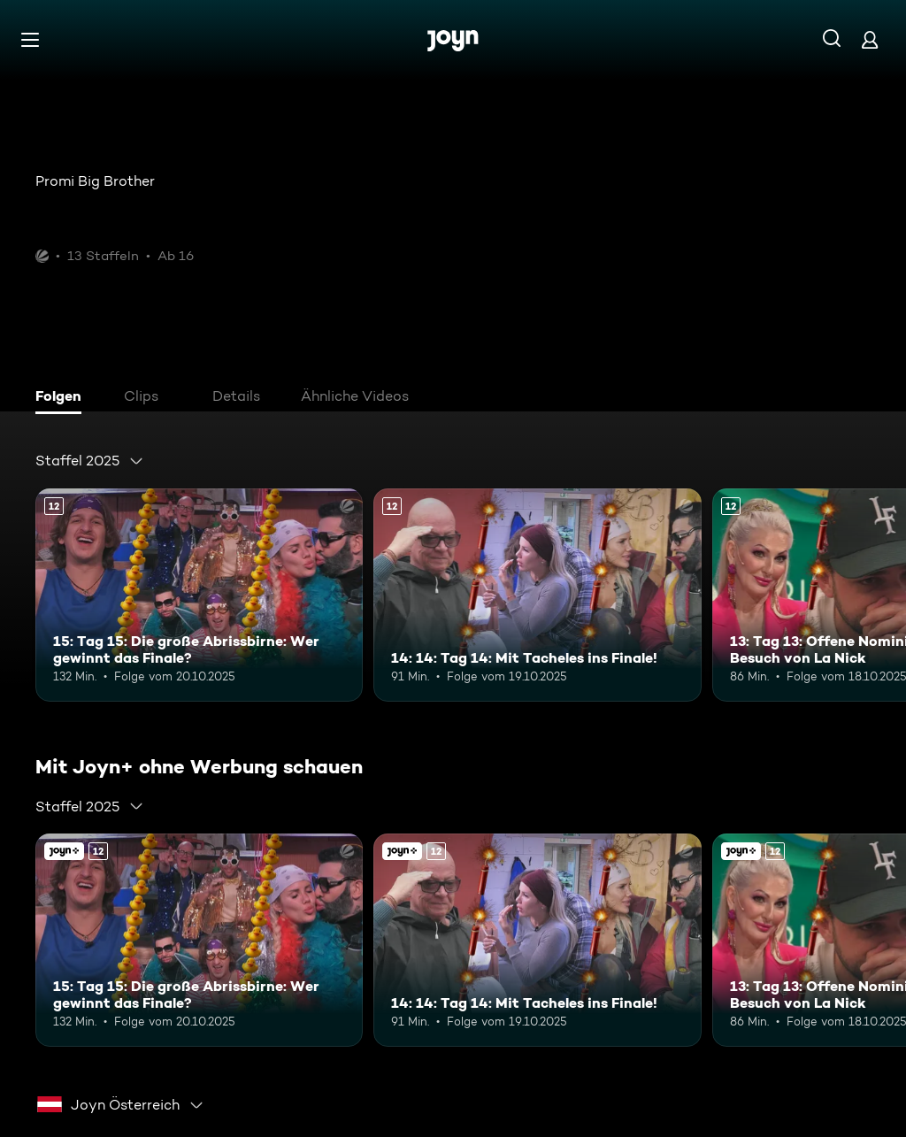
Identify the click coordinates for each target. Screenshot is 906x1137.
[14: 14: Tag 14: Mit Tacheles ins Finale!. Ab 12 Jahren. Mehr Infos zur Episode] (537, 595)
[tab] (63, 398)
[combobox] (90, 461)
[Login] (869, 39)
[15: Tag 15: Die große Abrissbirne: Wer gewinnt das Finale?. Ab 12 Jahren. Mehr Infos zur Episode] (199, 595)
